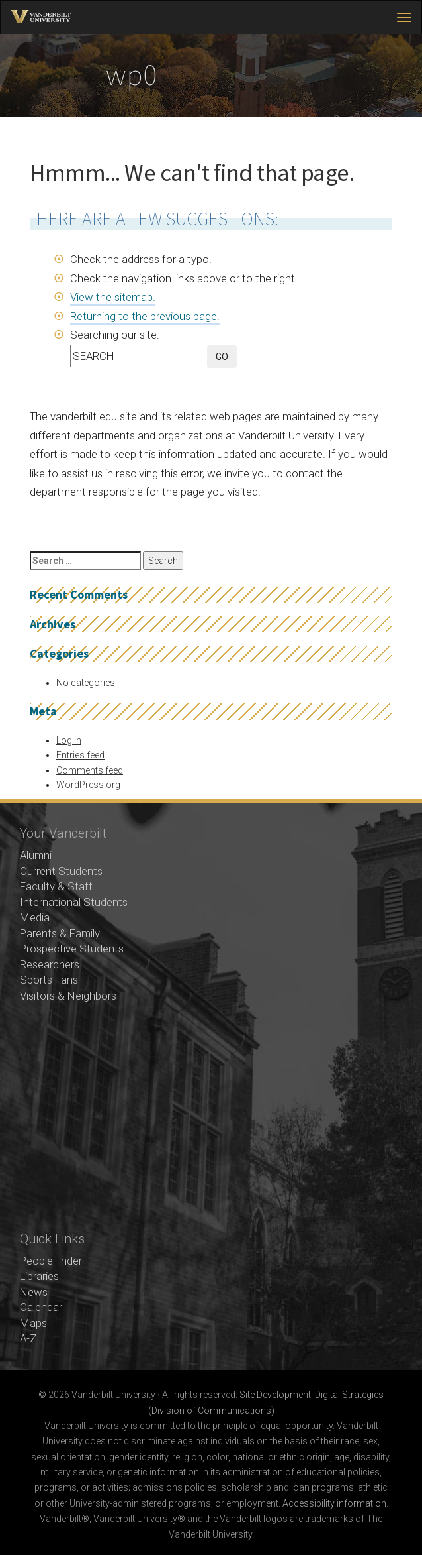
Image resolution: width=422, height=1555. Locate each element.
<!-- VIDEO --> (211, 1118)
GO (222, 356)
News (34, 1291)
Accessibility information (334, 1503)
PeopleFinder (51, 1260)
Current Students (61, 871)
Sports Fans (49, 979)
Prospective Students (72, 948)
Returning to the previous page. (145, 316)
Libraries (39, 1276)
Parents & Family (60, 933)
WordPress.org (88, 784)
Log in (68, 740)
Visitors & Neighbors (68, 995)
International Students (74, 902)
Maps (33, 1323)
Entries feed (80, 755)
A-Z (28, 1338)
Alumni (36, 855)
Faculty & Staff (56, 886)
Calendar (41, 1307)
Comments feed (89, 770)
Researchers (49, 964)
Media (35, 917)
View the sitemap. (112, 297)
